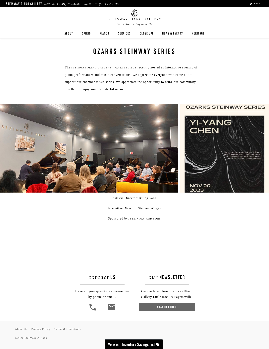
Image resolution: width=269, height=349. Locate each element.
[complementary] (240, 327)
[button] (93, 310)
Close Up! (146, 33)
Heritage (198, 33)
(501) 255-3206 (70, 4)
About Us (21, 329)
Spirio (86, 33)
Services (124, 33)
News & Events (172, 33)
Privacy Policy (40, 329)
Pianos (104, 33)
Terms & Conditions (67, 329)
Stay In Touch (167, 307)
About (69, 33)
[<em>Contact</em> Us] (111, 310)
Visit (255, 3)
